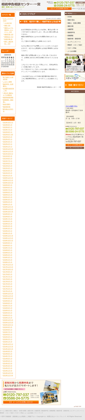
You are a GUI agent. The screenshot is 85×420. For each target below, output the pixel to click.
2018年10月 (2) (8, 240)
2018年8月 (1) (7, 245)
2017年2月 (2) (7, 289)
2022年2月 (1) (7, 144)
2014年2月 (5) (7, 368)
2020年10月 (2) (8, 182)
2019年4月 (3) (7, 226)
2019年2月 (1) (7, 231)
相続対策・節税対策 (63, 410)
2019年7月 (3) (7, 219)
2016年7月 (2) (7, 305)
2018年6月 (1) (7, 250)
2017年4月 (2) (7, 284)
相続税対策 (6, 107)
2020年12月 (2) (8, 178)
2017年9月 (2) (7, 272)
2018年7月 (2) (7, 248)
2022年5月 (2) (7, 137)
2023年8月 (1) (7, 127)
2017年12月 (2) (8, 264)
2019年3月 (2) (7, 228)
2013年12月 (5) (8, 373)
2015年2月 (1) (7, 339)
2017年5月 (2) (7, 281)
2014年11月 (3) (8, 346)
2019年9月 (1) (7, 214)
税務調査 (52, 410)
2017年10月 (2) (8, 269)
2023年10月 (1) (8, 122)
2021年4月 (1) (7, 168)
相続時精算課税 (8, 97)
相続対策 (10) (8, 34)
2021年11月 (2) (8, 151)
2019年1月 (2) (7, 233)
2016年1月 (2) (7, 317)
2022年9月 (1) (7, 132)
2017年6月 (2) (7, 279)
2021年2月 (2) (7, 173)
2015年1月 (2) (7, 341)
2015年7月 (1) (7, 332)
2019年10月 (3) (8, 211)
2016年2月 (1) (7, 315)
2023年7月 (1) (7, 129)
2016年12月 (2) (8, 293)
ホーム (2, 410)
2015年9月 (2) (7, 327)
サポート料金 (19, 413)
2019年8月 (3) (7, 216)
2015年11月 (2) (8, 322)
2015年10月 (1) (8, 325)
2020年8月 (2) (7, 187)
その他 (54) (8, 23)
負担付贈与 (6, 104)
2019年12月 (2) (8, 207)
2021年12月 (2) (8, 149)
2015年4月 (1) (7, 337)
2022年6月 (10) (8, 134)
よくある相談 (29, 413)
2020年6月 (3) (7, 192)
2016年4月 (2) (7, 313)
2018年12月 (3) (8, 236)
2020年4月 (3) (7, 197)
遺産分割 (30, 410)
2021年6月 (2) (7, 163)
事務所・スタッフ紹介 (7, 413)
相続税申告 (44, 410)
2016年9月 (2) (7, 301)
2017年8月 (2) (7, 274)
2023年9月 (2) (7, 125)
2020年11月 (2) (8, 180)
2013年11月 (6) (8, 375)
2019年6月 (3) (7, 221)
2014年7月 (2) (7, 356)
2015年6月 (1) (7, 334)
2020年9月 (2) (7, 185)
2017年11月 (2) (8, 267)
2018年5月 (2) (7, 252)
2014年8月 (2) (7, 354)
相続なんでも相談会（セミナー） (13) (8, 30)
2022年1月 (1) (7, 146)
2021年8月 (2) (7, 158)
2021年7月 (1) (7, 161)
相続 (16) (7, 25)
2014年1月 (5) (7, 370)
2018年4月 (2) (7, 255)
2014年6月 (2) (7, 358)
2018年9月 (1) (7, 243)
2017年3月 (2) (7, 286)
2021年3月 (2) (7, 170)
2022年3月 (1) (7, 142)
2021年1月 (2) (7, 175)
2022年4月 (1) (7, 139)
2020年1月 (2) (7, 204)
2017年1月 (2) (7, 291)
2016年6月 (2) (7, 308)
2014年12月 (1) (8, 344)
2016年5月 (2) (7, 310)
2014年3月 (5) (7, 366)
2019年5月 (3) (7, 223)
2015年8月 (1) (7, 330)
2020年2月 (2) (7, 202)
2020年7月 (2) (7, 190)
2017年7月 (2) (7, 276)
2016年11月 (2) (8, 296)
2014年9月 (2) (7, 351)
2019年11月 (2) (8, 209)
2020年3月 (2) (7, 199)
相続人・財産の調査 (20, 410)
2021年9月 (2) (7, 156)
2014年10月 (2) (8, 349)
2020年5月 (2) (7, 195)
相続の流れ (9, 410)
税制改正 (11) (8, 37)
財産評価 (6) (8, 39)
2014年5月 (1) (7, 361)
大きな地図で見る (71, 106)
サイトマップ (39, 413)
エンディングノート (76, 410)
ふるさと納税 (7, 82)
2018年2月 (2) (7, 260)
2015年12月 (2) (8, 320)
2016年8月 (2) (7, 303)
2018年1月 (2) (7, 262)
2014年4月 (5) (7, 363)
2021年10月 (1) (8, 154)
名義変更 (37, 410)
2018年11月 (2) (8, 238)
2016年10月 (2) (8, 298)
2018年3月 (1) (7, 257)
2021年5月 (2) (7, 166)
